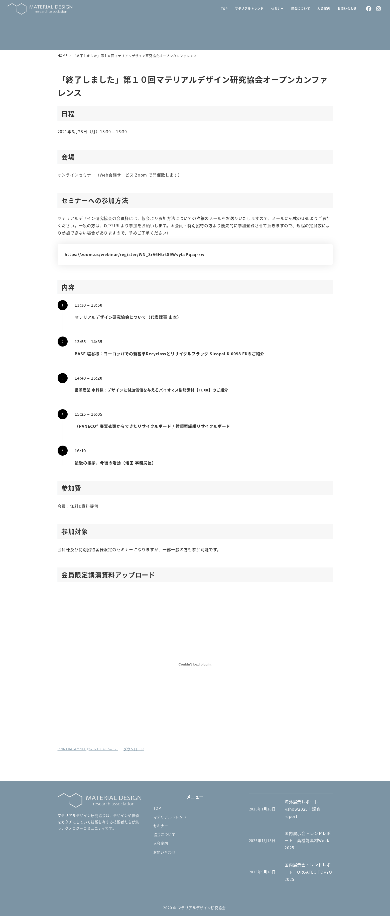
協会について (164, 834)
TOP (157, 808)
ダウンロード (133, 748)
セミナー (160, 825)
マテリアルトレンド (170, 816)
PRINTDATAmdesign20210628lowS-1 (88, 748)
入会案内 (160, 843)
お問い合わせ (164, 852)
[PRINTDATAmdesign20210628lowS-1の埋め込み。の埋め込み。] (195, 664)
